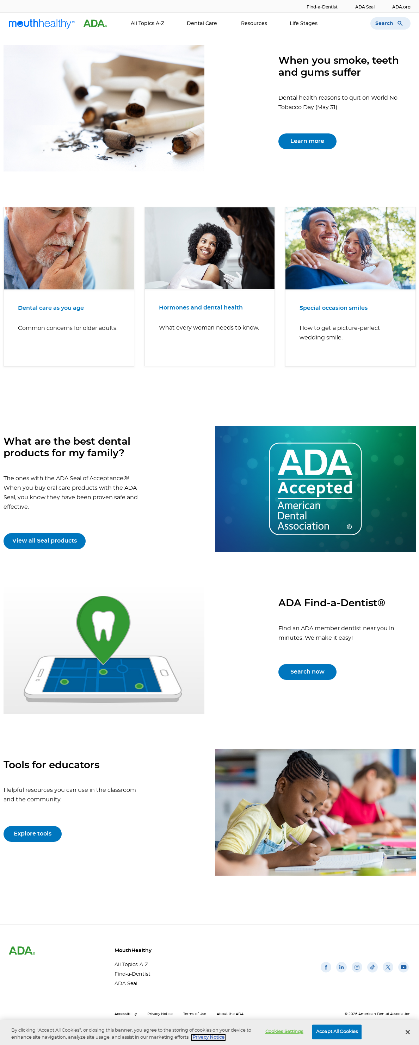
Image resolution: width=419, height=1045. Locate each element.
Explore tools (32, 834)
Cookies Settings (284, 1032)
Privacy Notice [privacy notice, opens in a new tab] (208, 1037)
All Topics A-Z (147, 23)
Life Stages (304, 23)
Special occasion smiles (334, 308)
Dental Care (202, 23)
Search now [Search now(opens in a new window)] (307, 672)
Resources (254, 23)
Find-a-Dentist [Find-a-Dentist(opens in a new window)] (322, 7)
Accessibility (126, 1014)
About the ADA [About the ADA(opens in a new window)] (230, 1014)
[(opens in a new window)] (326, 972)
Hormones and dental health (201, 308)
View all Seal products (44, 541)
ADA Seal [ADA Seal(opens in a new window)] (365, 7)
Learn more (307, 141)
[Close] (407, 1032)
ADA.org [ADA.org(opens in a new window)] (401, 7)
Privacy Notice (160, 1014)
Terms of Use (194, 1014)
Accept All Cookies (337, 1032)
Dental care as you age (51, 308)
